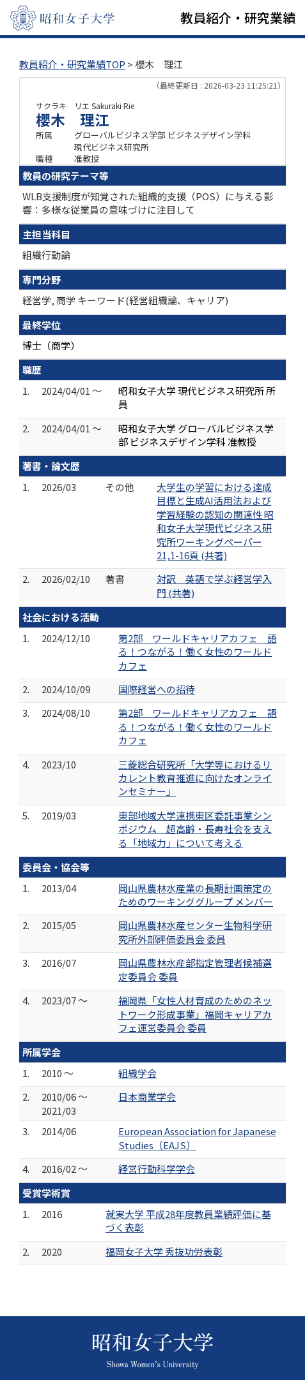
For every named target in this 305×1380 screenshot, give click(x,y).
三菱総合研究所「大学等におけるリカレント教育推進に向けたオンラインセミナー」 (195, 778)
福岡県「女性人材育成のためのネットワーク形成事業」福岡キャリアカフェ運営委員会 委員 (195, 1014)
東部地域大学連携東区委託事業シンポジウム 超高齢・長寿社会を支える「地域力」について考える (195, 829)
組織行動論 (46, 254)
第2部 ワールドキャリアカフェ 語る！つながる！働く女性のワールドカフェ (197, 651)
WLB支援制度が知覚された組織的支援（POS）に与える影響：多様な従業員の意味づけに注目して (147, 202)
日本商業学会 (147, 1096)
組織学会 (137, 1073)
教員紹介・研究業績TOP (72, 64)
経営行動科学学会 (156, 1168)
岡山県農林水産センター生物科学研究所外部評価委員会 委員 (195, 931)
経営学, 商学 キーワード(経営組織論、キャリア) (125, 300)
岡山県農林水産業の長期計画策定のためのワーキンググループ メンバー (195, 894)
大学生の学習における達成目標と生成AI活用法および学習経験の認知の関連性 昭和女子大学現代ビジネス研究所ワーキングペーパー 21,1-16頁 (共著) (215, 521)
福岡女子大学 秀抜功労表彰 (164, 1251)
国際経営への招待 (156, 689)
